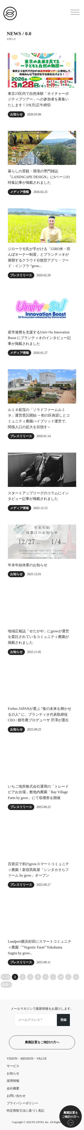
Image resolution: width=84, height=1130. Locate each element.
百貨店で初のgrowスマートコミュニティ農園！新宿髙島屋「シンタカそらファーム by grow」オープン (38, 869)
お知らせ (16, 114)
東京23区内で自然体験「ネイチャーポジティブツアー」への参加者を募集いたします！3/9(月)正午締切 (38, 99)
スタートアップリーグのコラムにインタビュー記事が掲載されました (38, 496)
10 (60, 977)
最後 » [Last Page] (6, 984)
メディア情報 (19, 192)
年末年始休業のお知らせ (27, 565)
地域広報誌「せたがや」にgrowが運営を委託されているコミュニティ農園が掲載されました (38, 636)
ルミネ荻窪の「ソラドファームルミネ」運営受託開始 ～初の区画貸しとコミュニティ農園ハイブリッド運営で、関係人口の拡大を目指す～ (39, 418)
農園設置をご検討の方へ (42, 1042)
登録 (63, 1020)
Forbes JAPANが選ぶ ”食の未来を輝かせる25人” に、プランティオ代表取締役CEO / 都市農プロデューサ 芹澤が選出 (39, 714)
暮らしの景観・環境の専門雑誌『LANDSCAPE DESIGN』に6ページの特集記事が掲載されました (39, 176)
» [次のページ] (76, 977)
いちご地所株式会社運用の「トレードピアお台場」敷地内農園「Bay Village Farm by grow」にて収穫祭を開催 (38, 792)
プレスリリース (21, 275)
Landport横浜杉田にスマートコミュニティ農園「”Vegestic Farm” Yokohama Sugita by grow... (39, 947)
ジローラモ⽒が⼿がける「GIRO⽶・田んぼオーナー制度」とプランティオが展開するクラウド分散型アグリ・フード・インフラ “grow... (39, 257)
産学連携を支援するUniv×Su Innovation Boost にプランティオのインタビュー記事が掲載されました (39, 338)
